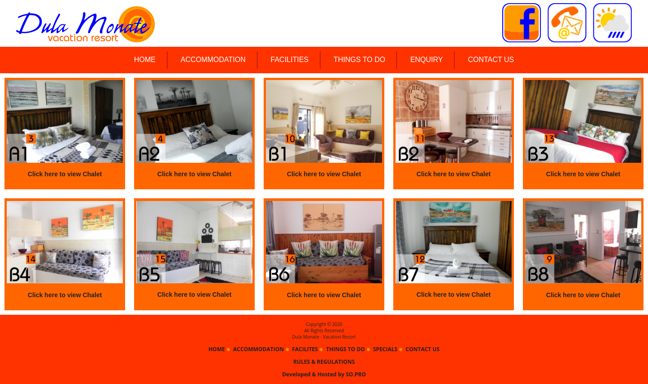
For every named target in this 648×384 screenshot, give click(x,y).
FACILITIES (289, 59)
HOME (145, 59)
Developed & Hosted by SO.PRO (324, 374)
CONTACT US (491, 59)
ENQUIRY (426, 59)
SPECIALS (385, 349)
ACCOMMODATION (213, 59)
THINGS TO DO (359, 59)
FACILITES (305, 349)
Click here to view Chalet (65, 174)
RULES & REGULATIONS (324, 362)
